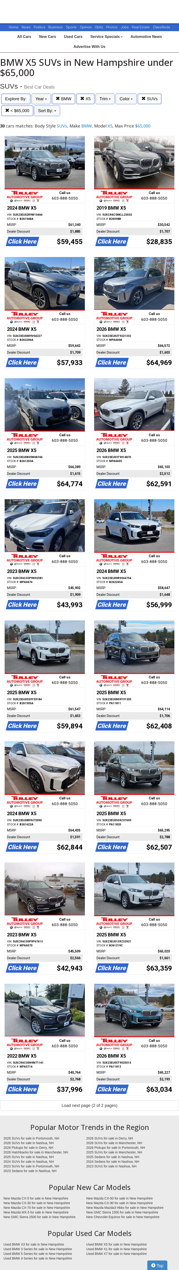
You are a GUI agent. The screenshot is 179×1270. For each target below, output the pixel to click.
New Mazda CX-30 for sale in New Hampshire (36, 1203)
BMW (63, 98)
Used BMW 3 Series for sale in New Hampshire (37, 1249)
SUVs (149, 98)
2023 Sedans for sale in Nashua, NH (29, 1171)
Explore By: (16, 99)
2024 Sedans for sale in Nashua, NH (112, 1161)
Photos (112, 27)
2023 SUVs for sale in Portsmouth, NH (31, 1166)
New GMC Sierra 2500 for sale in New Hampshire (39, 1217)
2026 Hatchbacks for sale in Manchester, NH (35, 1152)
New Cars (47, 37)
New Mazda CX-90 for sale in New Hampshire (119, 1203)
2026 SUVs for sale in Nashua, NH (28, 1143)
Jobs (125, 27)
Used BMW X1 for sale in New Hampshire (116, 1249)
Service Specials (106, 37)
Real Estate (141, 27)
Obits (99, 27)
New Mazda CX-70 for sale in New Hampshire (36, 1208)
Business (56, 27)
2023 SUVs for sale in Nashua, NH (111, 1166)
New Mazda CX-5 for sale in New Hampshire (35, 1198)
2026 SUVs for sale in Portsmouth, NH (31, 1138)
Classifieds (161, 27)
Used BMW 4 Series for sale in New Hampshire (37, 1258)
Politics (39, 27)
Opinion (86, 27)
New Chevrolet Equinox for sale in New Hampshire (122, 1217)
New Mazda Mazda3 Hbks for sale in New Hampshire (124, 1208)
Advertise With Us (90, 47)
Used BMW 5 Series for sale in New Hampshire (37, 1254)
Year (41, 99)
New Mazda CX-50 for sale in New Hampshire (119, 1198)
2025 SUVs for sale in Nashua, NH (28, 1157)
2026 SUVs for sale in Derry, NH (109, 1138)
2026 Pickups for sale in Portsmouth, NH (115, 1147)
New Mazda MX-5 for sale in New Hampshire (36, 1212)
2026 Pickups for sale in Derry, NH (28, 1147)
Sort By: (47, 110)
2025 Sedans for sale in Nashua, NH (112, 1157)
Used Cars (73, 37)
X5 (85, 98)
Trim (105, 99)
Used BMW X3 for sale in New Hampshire (33, 1244)
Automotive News (146, 37)
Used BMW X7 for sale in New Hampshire (116, 1254)
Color (126, 99)
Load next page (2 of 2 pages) (89, 1105)
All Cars (24, 37)
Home (13, 27)
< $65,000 (17, 110)
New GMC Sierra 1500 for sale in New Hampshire (122, 1212)
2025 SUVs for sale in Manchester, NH (114, 1152)
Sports (72, 27)
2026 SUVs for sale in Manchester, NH (114, 1143)
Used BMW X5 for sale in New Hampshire (116, 1244)
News (26, 27)
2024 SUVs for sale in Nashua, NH (28, 1161)
